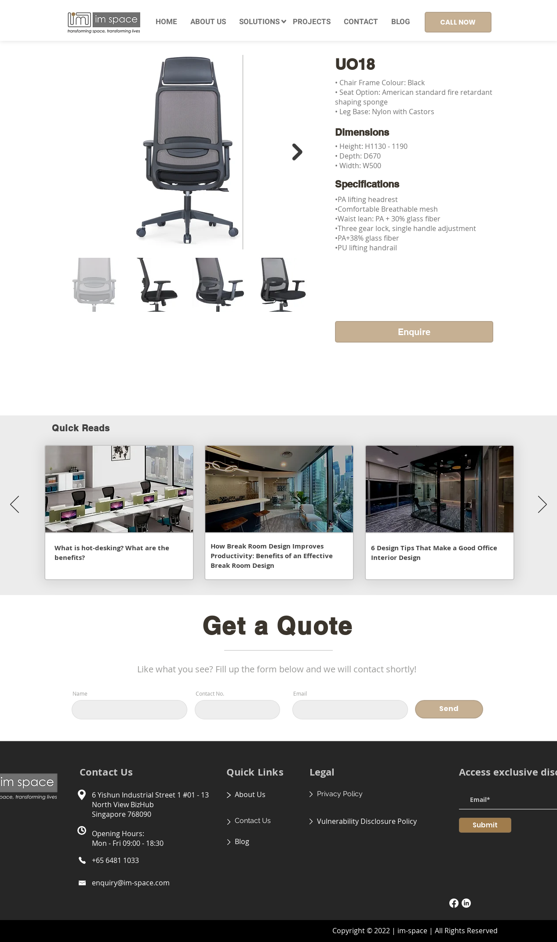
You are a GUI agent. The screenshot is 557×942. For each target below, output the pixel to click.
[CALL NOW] (458, 22)
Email (300, 693)
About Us (250, 794)
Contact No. (210, 693)
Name (80, 693)
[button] (259, 22)
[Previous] (14, 505)
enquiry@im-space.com (131, 883)
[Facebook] (454, 903)
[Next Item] (297, 152)
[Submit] (485, 825)
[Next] (542, 505)
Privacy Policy (340, 794)
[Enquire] (414, 332)
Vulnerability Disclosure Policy (367, 821)
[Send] (449, 709)
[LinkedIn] (466, 903)
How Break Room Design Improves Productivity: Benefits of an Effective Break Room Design (272, 555)
